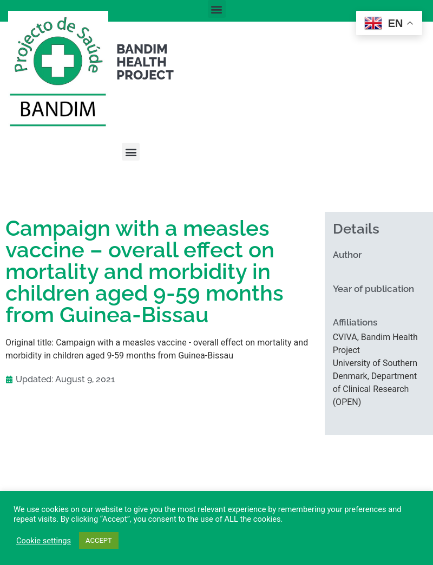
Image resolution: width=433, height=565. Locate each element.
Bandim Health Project (145, 62)
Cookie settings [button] (43, 541)
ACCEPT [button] (99, 540)
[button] (217, 9)
